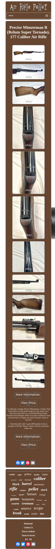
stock (44, 489)
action (16, 509)
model (34, 513)
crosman (27, 503)
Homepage (28, 523)
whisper (23, 490)
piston (37, 504)
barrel (27, 484)
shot (42, 513)
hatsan (32, 494)
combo (12, 474)
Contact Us (28, 527)
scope (38, 508)
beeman (28, 480)
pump (43, 504)
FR (30, 539)
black (16, 484)
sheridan (13, 495)
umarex (26, 508)
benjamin (28, 499)
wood (26, 514)
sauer (21, 494)
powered (13, 480)
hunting (39, 500)
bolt (45, 500)
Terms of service (28, 535)
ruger (19, 475)
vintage (42, 495)
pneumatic (39, 484)
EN (26, 539)
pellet (33, 489)
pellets (27, 474)
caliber (40, 478)
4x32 (20, 480)
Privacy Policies (28, 531)
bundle (36, 475)
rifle (13, 488)
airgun (45, 474)
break (17, 513)
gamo (14, 499)
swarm (15, 503)
